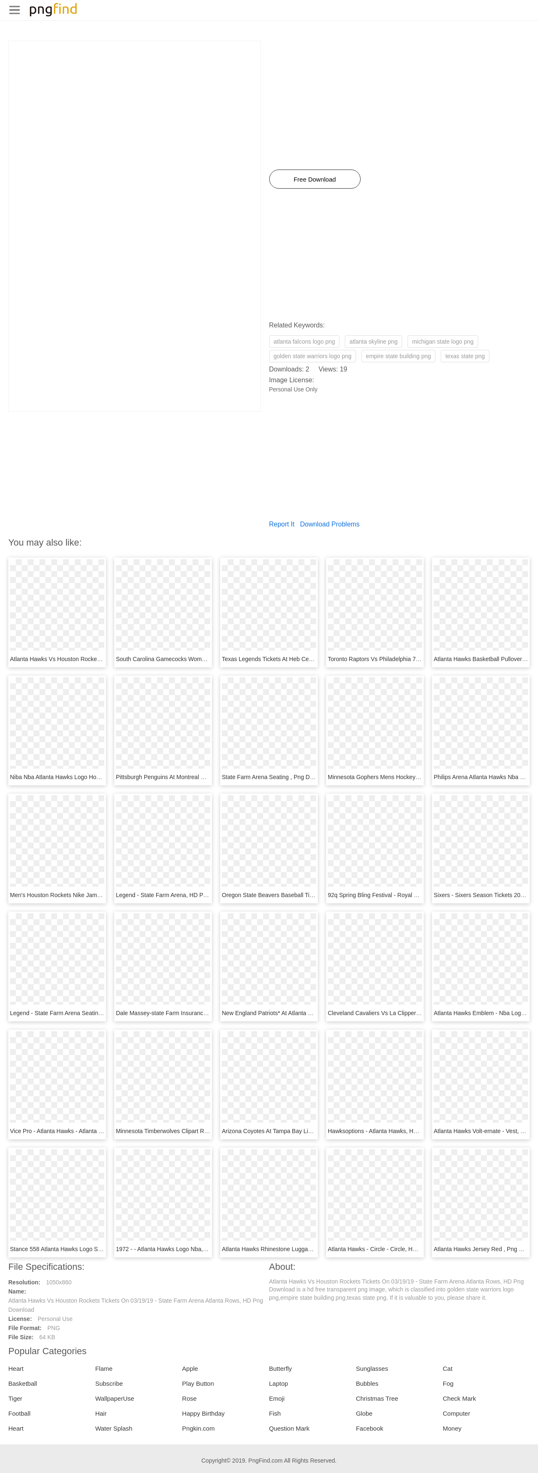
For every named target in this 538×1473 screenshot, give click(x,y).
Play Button (198, 1383)
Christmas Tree (377, 1398)
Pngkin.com (198, 1428)
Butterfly (280, 1368)
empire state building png (398, 356)
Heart (16, 1368)
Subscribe (109, 1383)
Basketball (22, 1383)
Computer (456, 1413)
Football (19, 1413)
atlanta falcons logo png (304, 341)
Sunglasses (372, 1368)
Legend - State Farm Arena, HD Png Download (176, 895)
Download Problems (329, 524)
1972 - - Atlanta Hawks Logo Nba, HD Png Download (184, 1249)
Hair (101, 1413)
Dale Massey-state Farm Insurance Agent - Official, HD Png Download (206, 1013)
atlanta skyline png (373, 341)
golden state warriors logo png (313, 356)
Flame (104, 1368)
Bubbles (367, 1383)
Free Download (315, 179)
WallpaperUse (114, 1398)
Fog (448, 1383)
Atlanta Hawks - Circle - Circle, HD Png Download (392, 1249)
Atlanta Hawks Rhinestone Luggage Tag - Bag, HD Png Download (307, 1249)
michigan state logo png (443, 341)
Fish (274, 1413)
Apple (190, 1368)
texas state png (465, 356)
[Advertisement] (134, 99)
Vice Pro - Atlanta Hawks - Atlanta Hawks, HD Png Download (88, 1131)
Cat (447, 1368)
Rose (189, 1398)
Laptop (278, 1383)
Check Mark (459, 1398)
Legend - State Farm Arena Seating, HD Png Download (81, 1013)
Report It (282, 524)
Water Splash (113, 1428)
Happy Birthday (203, 1413)
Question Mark (289, 1428)
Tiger (15, 1398)
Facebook (369, 1428)
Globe (364, 1413)
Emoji (277, 1398)
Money (452, 1428)
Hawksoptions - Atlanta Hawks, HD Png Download (392, 1131)
